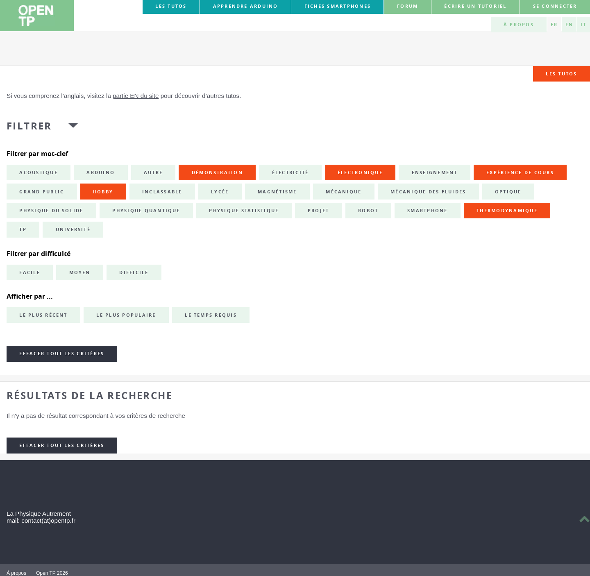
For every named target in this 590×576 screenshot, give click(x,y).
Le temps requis (211, 315)
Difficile (133, 272)
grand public (41, 191)
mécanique (343, 191)
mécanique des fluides (428, 191)
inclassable (162, 191)
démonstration (217, 172)
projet (318, 210)
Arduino (100, 172)
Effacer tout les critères (61, 353)
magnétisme (277, 191)
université (73, 229)
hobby (103, 191)
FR (554, 24)
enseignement (435, 172)
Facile (29, 272)
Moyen (80, 272)
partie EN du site (136, 95)
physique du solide (51, 210)
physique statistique (244, 210)
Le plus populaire (126, 315)
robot (368, 210)
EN (569, 24)
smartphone (427, 210)
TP (22, 229)
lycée (220, 191)
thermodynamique (507, 210)
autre (153, 172)
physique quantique (146, 210)
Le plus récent (43, 315)
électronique (360, 172)
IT (583, 24)
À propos (519, 24)
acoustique (38, 172)
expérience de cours (520, 172)
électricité (290, 172)
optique (508, 191)
